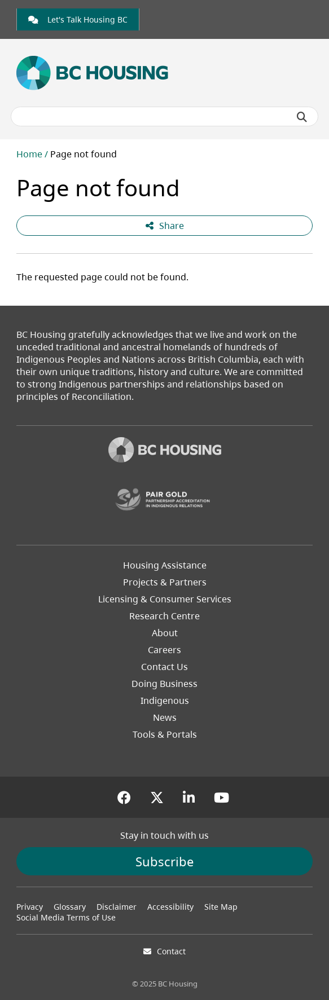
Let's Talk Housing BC (78, 19)
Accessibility (170, 906)
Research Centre (164, 616)
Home (29, 154)
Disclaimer (116, 906)
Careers (164, 650)
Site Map (221, 906)
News (165, 717)
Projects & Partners (165, 582)
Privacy (29, 906)
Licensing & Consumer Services (164, 599)
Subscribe (164, 861)
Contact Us (164, 666)
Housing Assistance (165, 565)
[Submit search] (302, 116)
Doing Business (164, 683)
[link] (77, 19)
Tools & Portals (165, 734)
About (165, 633)
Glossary (70, 906)
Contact (171, 951)
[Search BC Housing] (164, 116)
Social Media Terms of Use (66, 917)
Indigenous (165, 700)
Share (165, 225)
